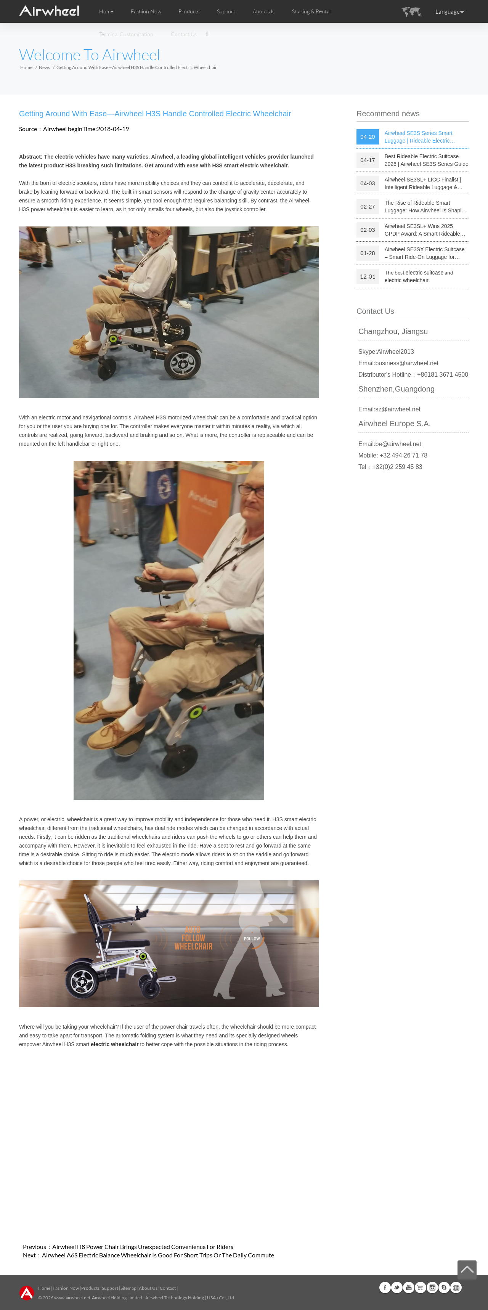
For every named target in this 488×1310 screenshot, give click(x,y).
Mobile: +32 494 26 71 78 (392, 455)
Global (456, 1287)
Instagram (432, 1287)
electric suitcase (425, 273)
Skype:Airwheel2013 (386, 351)
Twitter (397, 1287)
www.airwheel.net (72, 1297)
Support (226, 11)
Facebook (385, 1287)
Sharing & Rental (311, 11)
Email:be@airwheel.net (389, 444)
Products (188, 11)
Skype (444, 1287)
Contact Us (184, 34)
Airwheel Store (420, 1287)
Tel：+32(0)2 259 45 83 (390, 467)
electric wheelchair (407, 280)
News (44, 67)
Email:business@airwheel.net (398, 363)
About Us (148, 1288)
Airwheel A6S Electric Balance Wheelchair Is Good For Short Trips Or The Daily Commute (158, 1255)
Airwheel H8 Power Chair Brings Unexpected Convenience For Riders (142, 1246)
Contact (168, 1288)
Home (106, 11)
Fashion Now (66, 1288)
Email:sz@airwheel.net (389, 409)
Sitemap (128, 1288)
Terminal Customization (126, 34)
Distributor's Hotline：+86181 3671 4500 (413, 374)
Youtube (408, 1287)
